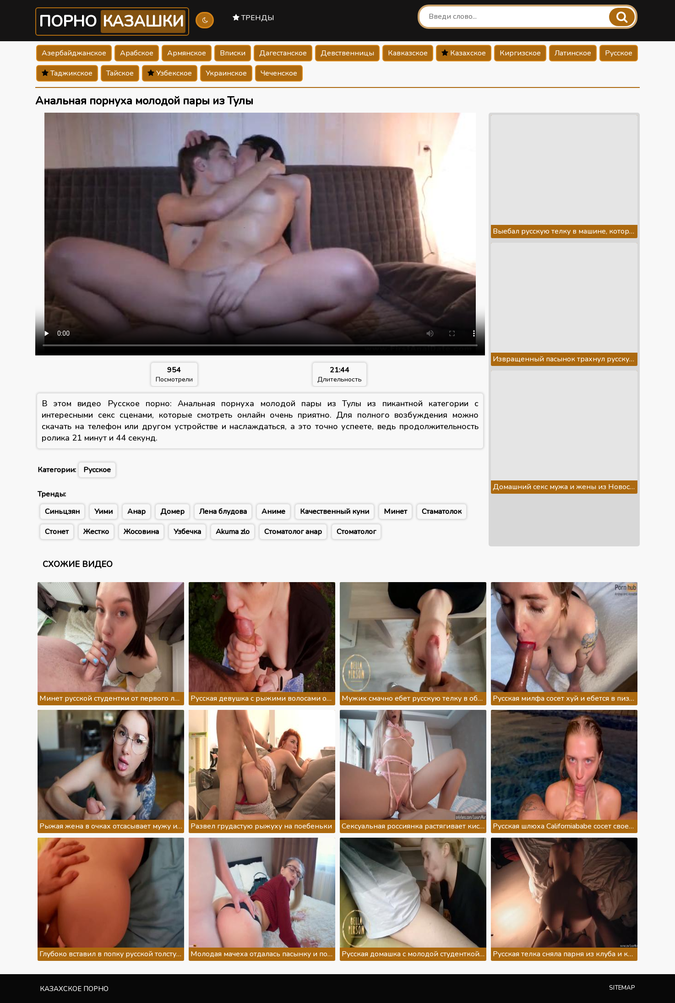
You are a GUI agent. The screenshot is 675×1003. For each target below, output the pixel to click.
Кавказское (408, 53)
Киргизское (520, 53)
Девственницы (347, 53)
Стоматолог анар (293, 532)
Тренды (253, 18)
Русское (618, 53)
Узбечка (187, 532)
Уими (103, 512)
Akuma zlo (233, 532)
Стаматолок (442, 512)
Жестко (96, 532)
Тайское (120, 73)
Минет (395, 512)
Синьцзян (62, 512)
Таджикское (67, 73)
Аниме (273, 512)
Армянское (186, 53)
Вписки (232, 53)
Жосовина (141, 532)
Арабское (136, 53)
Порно (112, 21)
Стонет (57, 532)
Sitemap (622, 988)
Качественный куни (334, 512)
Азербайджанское (74, 53)
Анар (136, 512)
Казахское (463, 53)
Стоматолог (356, 532)
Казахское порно (74, 988)
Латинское (573, 53)
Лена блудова (223, 512)
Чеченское (279, 73)
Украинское (226, 73)
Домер (172, 512)
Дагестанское (283, 53)
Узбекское (169, 73)
